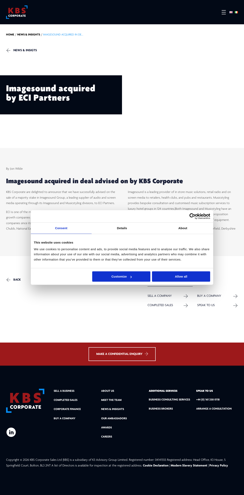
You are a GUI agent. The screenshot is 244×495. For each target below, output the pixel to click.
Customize (121, 276)
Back (17, 279)
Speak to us (206, 305)
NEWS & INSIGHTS (28, 34)
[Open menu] (222, 12)
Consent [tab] (61, 228)
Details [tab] (122, 228)
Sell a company (160, 296)
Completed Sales (160, 305)
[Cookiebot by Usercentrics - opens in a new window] (192, 216)
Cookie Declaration (156, 465)
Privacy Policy (218, 465)
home (10, 34)
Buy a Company (209, 296)
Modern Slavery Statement (189, 465)
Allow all (181, 276)
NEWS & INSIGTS (25, 50)
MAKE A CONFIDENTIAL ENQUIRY (122, 354)
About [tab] (182, 228)
